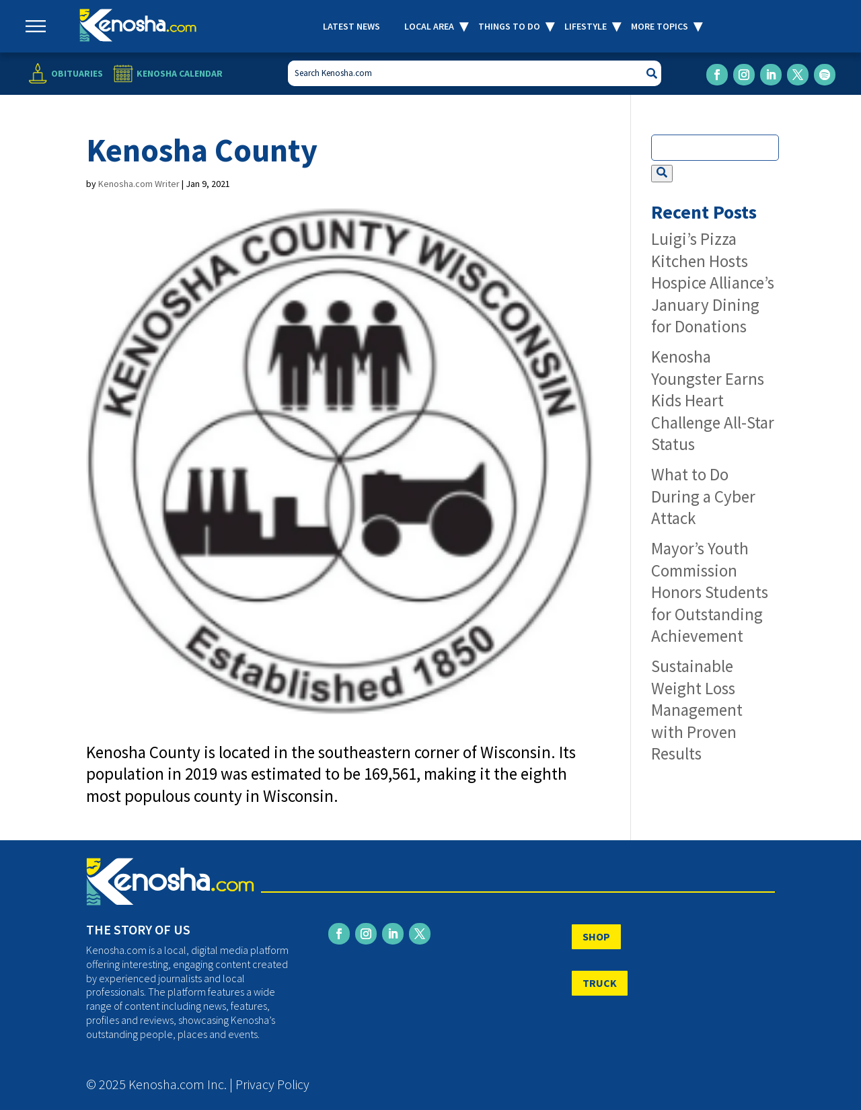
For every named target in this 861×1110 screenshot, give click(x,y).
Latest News (351, 26)
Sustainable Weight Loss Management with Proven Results (697, 709)
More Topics (659, 26)
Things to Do (509, 26)
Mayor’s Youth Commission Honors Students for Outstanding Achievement (709, 592)
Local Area (429, 26)
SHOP (596, 936)
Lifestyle (585, 26)
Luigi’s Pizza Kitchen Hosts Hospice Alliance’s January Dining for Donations (712, 282)
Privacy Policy (272, 1084)
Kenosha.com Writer (139, 184)
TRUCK (600, 983)
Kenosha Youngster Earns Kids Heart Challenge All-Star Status (712, 400)
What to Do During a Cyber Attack (703, 496)
